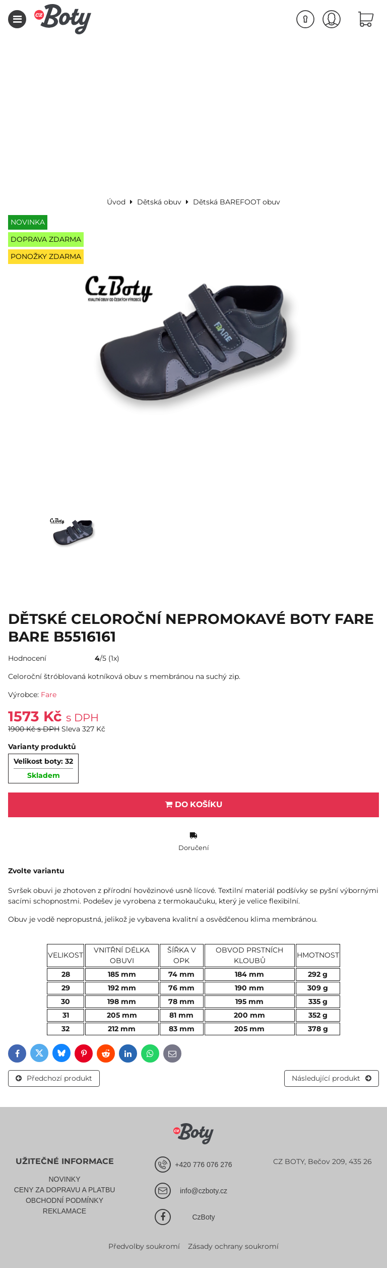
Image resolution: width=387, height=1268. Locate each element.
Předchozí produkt (54, 1078)
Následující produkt (331, 1078)
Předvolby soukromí (144, 1246)
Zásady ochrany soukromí (233, 1246)
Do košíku (193, 804)
